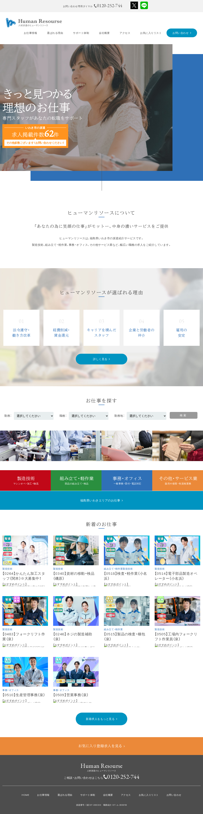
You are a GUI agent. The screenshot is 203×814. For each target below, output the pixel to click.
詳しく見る (100, 359)
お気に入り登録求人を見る (100, 745)
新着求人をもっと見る (100, 719)
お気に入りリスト (151, 32)
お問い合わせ (180, 32)
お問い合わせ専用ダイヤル (92, 6)
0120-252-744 (123, 777)
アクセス (125, 32)
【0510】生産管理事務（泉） (23, 695)
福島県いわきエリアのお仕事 (100, 500)
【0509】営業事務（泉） (71, 695)
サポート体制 (81, 32)
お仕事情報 (30, 32)
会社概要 (104, 32)
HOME (25, 794)
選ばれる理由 (55, 32)
